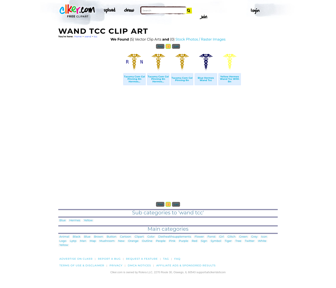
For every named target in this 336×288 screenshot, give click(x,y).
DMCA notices (139, 265)
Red (194, 241)
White (262, 241)
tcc (96, 36)
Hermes (74, 220)
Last (176, 46)
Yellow (88, 220)
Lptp (73, 241)
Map (93, 241)
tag (166, 258)
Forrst (211, 236)
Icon (264, 236)
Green (243, 236)
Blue (62, 220)
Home (78, 36)
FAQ (177, 258)
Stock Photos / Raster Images (201, 39)
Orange (133, 241)
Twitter (249, 241)
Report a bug (109, 258)
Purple (183, 241)
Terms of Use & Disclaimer (81, 265)
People (161, 241)
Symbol (216, 241)
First (160, 46)
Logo (62, 241)
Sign (204, 241)
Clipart (139, 236)
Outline (147, 241)
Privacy (116, 265)
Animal (64, 236)
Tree (238, 241)
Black (76, 236)
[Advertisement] (90, 115)
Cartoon (125, 236)
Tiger (228, 241)
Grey (254, 236)
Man (83, 241)
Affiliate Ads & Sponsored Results (186, 265)
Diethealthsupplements (174, 236)
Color (150, 236)
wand (87, 36)
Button (111, 236)
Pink (172, 241)
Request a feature (142, 258)
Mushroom (106, 241)
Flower (199, 236)
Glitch (232, 236)
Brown (98, 236)
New (121, 241)
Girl (221, 236)
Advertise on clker (76, 258)
